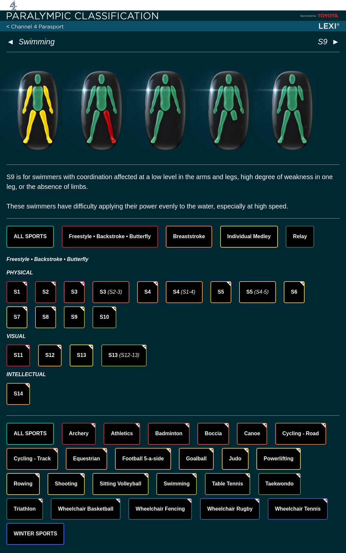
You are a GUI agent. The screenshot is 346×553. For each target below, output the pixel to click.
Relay (300, 236)
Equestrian (86, 458)
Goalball (196, 458)
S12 (49, 355)
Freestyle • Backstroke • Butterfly (110, 236)
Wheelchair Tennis (298, 509)
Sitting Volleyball (120, 483)
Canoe (252, 433)
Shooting (66, 483)
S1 (17, 292)
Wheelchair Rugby (230, 509)
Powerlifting (279, 458)
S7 (17, 317)
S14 (18, 393)
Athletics (122, 433)
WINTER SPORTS (35, 533)
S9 (74, 317)
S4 (147, 292)
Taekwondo (280, 483)
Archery (79, 433)
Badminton (168, 433)
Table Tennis (227, 483)
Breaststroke (189, 236)
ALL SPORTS (30, 236)
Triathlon (25, 509)
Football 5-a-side (143, 458)
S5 (221, 292)
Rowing (23, 483)
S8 (45, 317)
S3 (74, 292)
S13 (81, 355)
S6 (294, 292)
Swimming (37, 41)
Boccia (213, 433)
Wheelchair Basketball (85, 509)
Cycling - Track (32, 458)
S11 (18, 355)
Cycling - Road (300, 433)
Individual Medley (249, 236)
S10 (104, 317)
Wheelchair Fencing (160, 509)
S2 (45, 292)
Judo (235, 458)
